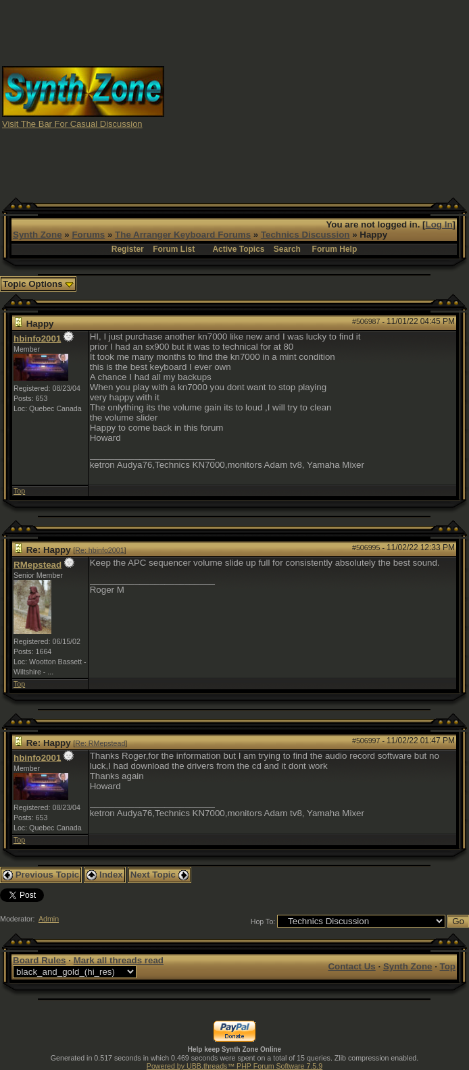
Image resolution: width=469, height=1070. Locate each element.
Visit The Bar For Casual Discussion (72, 124)
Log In (439, 224)
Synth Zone (37, 235)
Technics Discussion (305, 235)
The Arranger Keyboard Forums (183, 235)
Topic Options (38, 284)
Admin (49, 919)
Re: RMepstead (100, 743)
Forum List (174, 249)
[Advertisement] (317, 96)
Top (19, 491)
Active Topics (238, 249)
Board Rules (39, 960)
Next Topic (159, 875)
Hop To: (263, 921)
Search (287, 249)
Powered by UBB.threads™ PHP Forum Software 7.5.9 (234, 1066)
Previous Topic (41, 875)
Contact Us (351, 966)
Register (128, 249)
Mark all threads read (119, 960)
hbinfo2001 (37, 338)
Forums (88, 235)
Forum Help (334, 249)
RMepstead (37, 565)
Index (105, 875)
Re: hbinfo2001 (99, 550)
